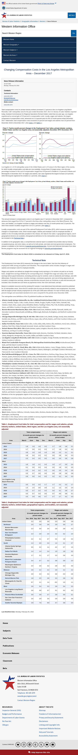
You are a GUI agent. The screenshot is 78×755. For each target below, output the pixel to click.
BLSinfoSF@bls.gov (9, 98)
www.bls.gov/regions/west (11, 100)
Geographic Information (30, 21)
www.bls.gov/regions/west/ (53, 248)
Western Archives (9, 55)
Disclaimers (43, 721)
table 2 (47, 225)
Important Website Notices (49, 728)
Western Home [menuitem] (8, 39)
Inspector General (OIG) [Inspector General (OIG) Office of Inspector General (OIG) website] (11, 710)
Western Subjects (9, 50)
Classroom (7, 661)
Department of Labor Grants (13, 717)
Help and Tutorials (46, 732)
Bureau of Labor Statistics (11, 21)
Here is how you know (46, 3)
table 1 (39, 123)
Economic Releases (11, 653)
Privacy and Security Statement (51, 717)
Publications (8, 646)
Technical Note (19, 238)
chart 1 (31, 123)
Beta (5, 668)
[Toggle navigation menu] (72, 15)
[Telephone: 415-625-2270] (31, 693)
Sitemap (42, 710)
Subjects (7, 630)
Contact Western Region (26, 700)
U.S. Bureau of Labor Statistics (19, 15)
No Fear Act (6, 721)
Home (5, 623)
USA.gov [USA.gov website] (5, 725)
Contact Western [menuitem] (9, 60)
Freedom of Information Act (50, 714)
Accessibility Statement (48, 736)
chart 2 (44, 176)
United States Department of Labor (14, 8)
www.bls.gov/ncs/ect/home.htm (36, 246)
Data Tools (7, 638)
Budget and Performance (12, 714)
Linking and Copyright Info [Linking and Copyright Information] (49, 725)
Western (42, 21)
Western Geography (10, 45)
